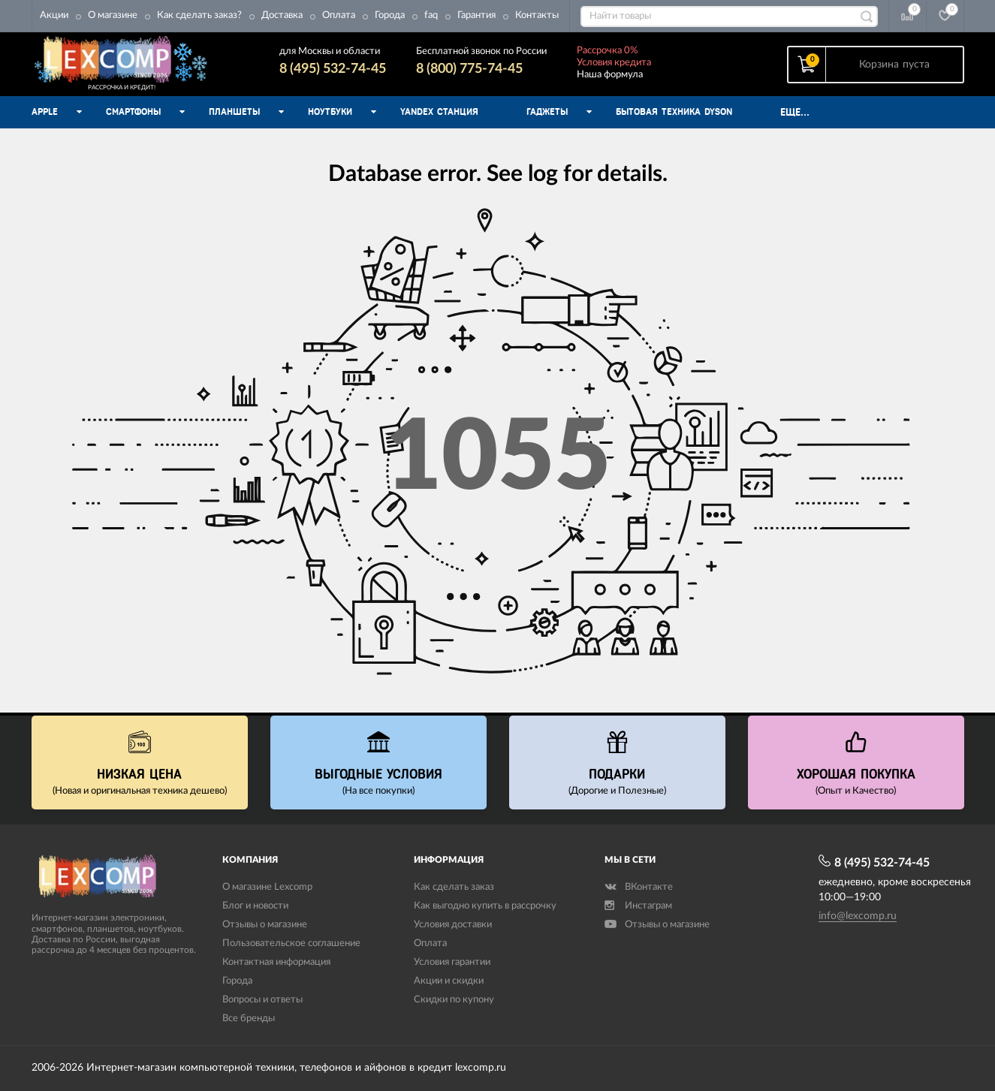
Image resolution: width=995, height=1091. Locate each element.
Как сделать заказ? (199, 15)
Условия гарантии (452, 962)
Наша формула (610, 75)
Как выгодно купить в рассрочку (485, 906)
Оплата (338, 15)
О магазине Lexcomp (267, 887)
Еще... (795, 112)
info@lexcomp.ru (858, 916)
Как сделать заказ (454, 887)
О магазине (112, 15)
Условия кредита (614, 63)
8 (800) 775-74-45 (469, 69)
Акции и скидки (449, 981)
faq (431, 15)
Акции (54, 15)
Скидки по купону (454, 1000)
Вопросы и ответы (262, 1000)
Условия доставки (453, 925)
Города (390, 15)
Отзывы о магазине (264, 925)
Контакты (537, 15)
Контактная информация (276, 962)
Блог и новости (255, 906)
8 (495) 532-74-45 (332, 69)
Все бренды (248, 1018)
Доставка (282, 15)
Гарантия (476, 15)
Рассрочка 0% (607, 51)
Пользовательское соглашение (291, 943)
